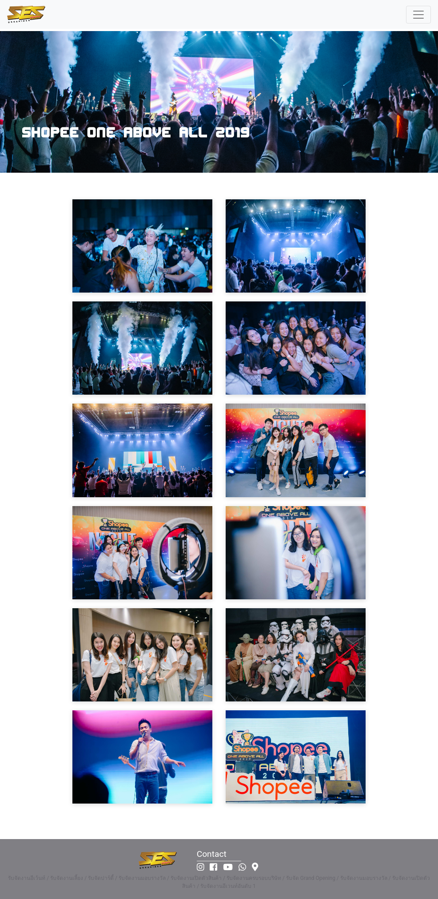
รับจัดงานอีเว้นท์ (26, 878)
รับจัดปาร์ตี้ (101, 878)
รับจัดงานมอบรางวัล (142, 878)
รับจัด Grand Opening (310, 878)
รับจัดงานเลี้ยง (66, 878)
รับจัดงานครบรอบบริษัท (254, 878)
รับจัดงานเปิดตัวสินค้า (196, 878)
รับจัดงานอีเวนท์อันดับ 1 (228, 886)
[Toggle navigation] (418, 15)
